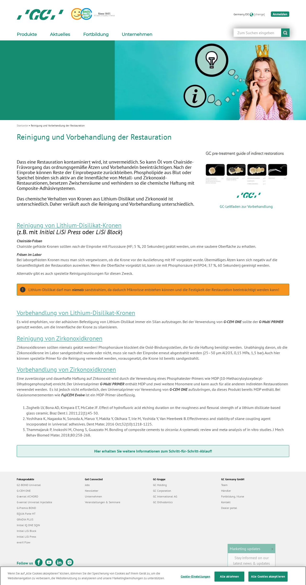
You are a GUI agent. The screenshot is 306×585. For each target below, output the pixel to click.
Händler (226, 490)
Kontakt (225, 502)
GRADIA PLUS (25, 519)
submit (285, 32)
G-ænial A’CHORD (27, 496)
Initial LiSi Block (26, 531)
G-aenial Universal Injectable (34, 502)
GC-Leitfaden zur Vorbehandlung (246, 206)
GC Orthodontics (163, 502)
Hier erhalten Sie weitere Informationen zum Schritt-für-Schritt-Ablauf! (153, 451)
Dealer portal (229, 508)
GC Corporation (162, 490)
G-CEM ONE (24, 490)
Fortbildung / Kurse (232, 496)
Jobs (87, 485)
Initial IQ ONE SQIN (28, 525)
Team (224, 485)
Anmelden (280, 14)
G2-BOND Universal (29, 485)
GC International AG (165, 496)
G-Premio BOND (26, 508)
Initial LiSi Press (26, 536)
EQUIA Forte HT (26, 513)
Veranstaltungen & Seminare (102, 502)
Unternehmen (93, 496)
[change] (259, 14)
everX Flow (23, 542)
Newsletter (91, 490)
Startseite (22, 125)
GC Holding (160, 485)
